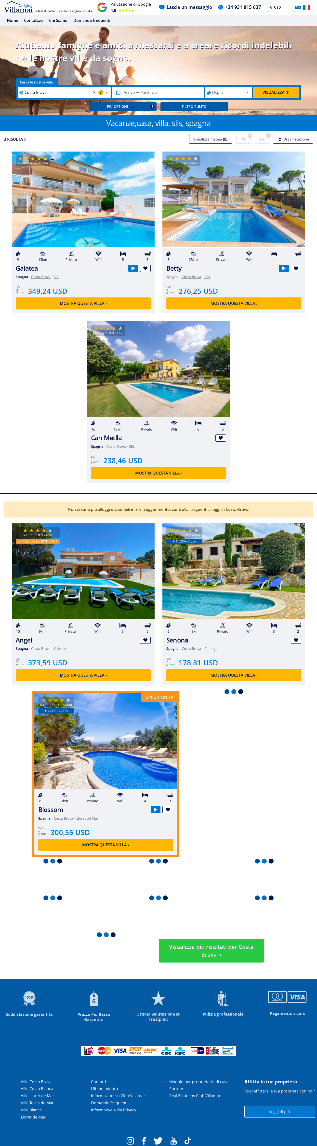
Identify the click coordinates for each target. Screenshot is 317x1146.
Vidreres (60, 648)
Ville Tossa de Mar (37, 1102)
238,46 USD (123, 460)
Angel (24, 640)
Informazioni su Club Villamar (118, 1095)
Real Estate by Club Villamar (195, 1095)
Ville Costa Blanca (37, 1088)
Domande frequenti (91, 20)
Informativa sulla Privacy (113, 1110)
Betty (174, 268)
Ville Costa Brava (36, 1081)
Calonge (211, 648)
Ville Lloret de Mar (37, 1095)
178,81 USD (198, 662)
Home (12, 20)
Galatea (27, 268)
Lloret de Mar (87, 818)
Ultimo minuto (104, 1088)
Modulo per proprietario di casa (198, 1081)
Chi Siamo (58, 20)
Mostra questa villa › (83, 303)
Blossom (50, 809)
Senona (177, 640)
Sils (56, 276)
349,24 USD (47, 291)
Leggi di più (279, 1111)
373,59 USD (47, 662)
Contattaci (33, 20)
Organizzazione (293, 139)
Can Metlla (106, 437)
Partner (176, 1088)
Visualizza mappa (210, 139)
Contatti (98, 1081)
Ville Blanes (31, 1110)
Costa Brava (41, 276)
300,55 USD (70, 832)
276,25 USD (198, 291)
